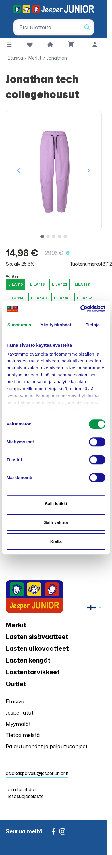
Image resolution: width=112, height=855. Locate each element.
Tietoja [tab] (93, 324)
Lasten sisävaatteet (37, 636)
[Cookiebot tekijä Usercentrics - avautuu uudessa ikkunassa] (80, 308)
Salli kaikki (56, 503)
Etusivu (15, 58)
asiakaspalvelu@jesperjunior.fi (37, 773)
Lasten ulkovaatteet (37, 648)
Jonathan (57, 58)
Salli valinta (56, 522)
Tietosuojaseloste (25, 796)
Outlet (16, 683)
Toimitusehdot (21, 789)
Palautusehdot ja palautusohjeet (47, 746)
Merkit (35, 58)
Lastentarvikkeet (33, 671)
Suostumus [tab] (19, 324)
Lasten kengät (28, 660)
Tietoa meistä (23, 735)
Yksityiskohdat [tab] (55, 324)
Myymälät (18, 724)
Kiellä (56, 541)
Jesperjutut (20, 712)
